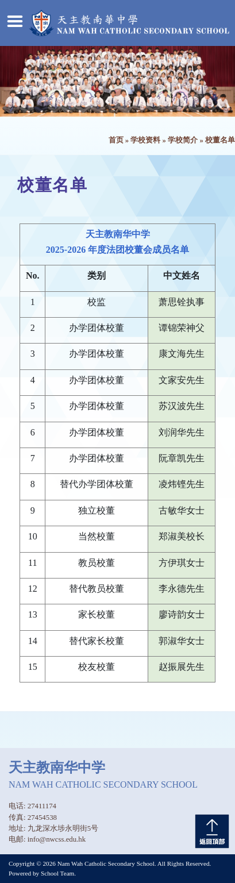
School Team (57, 873)
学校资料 (145, 140)
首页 (116, 140)
